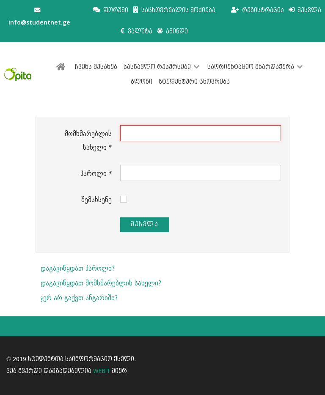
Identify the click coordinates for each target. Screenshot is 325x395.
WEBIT (101, 371)
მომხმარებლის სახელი (88, 140)
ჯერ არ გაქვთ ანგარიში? (79, 298)
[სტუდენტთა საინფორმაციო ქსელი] (17, 74)
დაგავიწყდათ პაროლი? (78, 268)
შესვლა (145, 224)
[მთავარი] (62, 67)
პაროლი (96, 174)
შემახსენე (96, 200)
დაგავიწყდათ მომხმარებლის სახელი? (101, 283)
